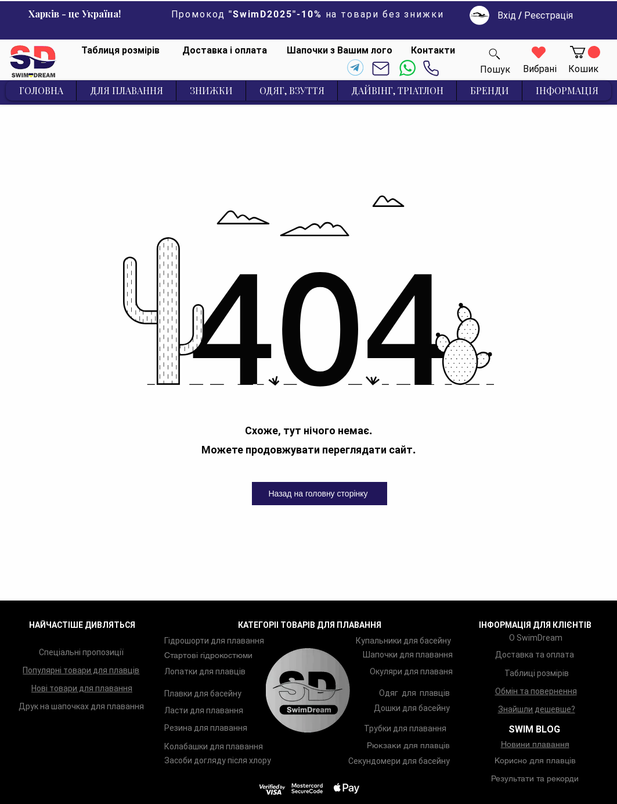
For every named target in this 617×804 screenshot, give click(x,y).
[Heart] (538, 52)
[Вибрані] (540, 69)
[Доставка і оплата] (224, 50)
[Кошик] (583, 69)
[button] (585, 52)
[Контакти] (433, 50)
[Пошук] (494, 53)
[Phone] (431, 68)
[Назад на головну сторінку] (319, 493)
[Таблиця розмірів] (120, 50)
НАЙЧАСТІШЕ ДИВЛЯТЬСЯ (82, 625)
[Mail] (381, 68)
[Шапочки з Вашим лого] (339, 50)
